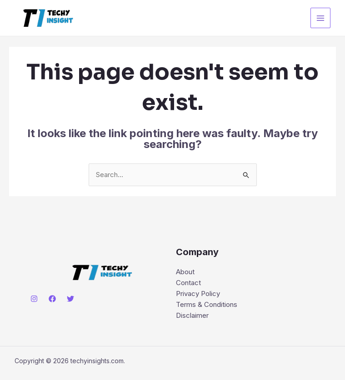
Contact (188, 282)
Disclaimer (192, 315)
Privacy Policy (198, 293)
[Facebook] (52, 298)
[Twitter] (70, 298)
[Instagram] (34, 298)
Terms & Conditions (206, 304)
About (185, 271)
